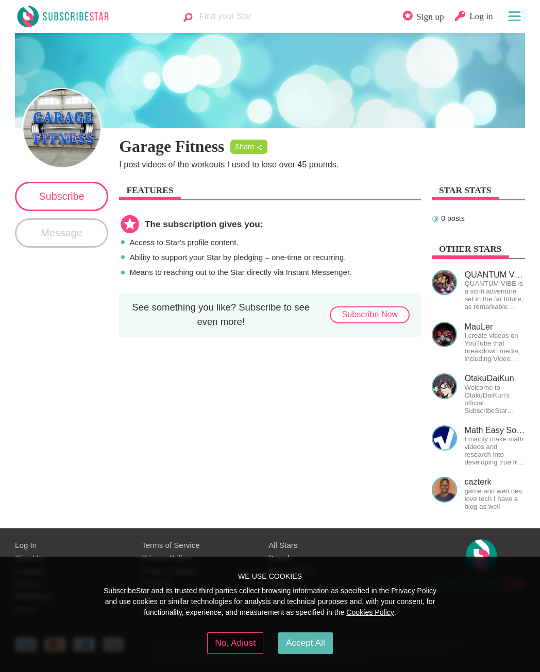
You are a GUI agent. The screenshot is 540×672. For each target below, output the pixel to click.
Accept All (305, 642)
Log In (26, 545)
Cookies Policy (370, 612)
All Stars (282, 545)
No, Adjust (235, 642)
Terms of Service (171, 545)
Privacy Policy (413, 591)
